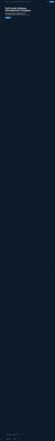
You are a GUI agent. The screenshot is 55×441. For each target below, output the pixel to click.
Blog (26, 1)
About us (11, 1)
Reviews (23, 1)
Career (29, 1)
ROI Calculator (16, 1)
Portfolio (20, 1)
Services (7, 1)
